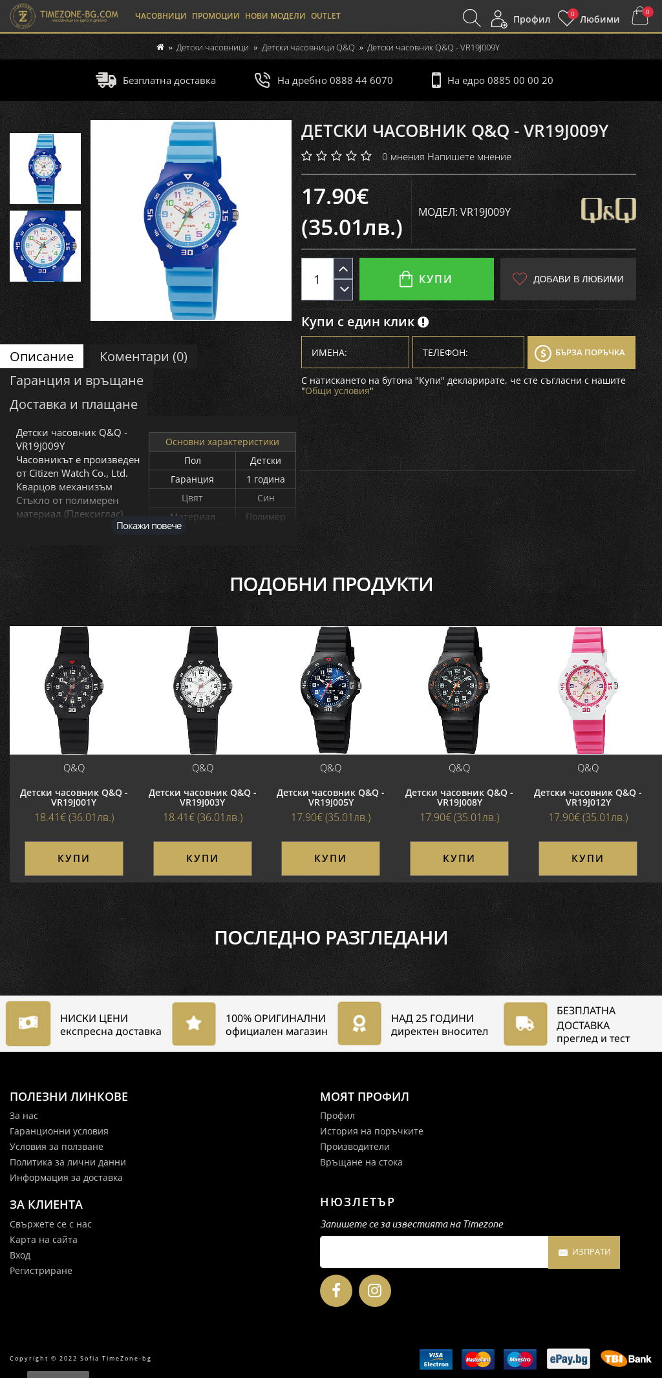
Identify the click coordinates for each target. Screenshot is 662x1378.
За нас (24, 1115)
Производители (355, 1146)
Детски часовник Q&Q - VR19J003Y (203, 798)
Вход (20, 1255)
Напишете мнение (469, 156)
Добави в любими (568, 279)
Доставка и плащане (74, 404)
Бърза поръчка (580, 353)
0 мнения (403, 156)
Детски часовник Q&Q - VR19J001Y (74, 798)
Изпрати (584, 1253)
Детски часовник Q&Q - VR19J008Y (459, 798)
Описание (42, 356)
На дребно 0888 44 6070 (323, 80)
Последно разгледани (331, 937)
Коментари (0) (143, 356)
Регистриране (41, 1270)
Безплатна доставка (156, 80)
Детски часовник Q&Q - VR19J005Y (331, 798)
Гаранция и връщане (77, 380)
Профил (337, 1115)
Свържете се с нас (51, 1224)
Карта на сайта (44, 1239)
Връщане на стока (361, 1162)
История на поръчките (371, 1131)
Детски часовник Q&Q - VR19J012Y (588, 798)
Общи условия (337, 390)
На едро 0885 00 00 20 (492, 80)
